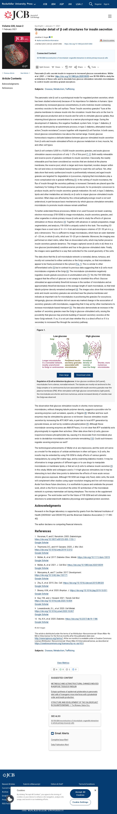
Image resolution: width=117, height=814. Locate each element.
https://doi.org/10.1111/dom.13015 (94, 557)
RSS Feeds (6, 803)
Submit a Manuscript (31, 784)
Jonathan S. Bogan (42, 37)
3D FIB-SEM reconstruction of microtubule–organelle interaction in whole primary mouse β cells (72, 58)
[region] (54, 798)
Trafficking (69, 89)
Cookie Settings (80, 802)
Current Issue (7, 788)
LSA (78, 4)
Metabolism (58, 89)
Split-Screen (44, 67)
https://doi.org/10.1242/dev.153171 (51, 575)
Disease (49, 89)
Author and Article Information (46, 40)
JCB (45, 4)
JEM (53, 4)
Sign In (108, 4)
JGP (62, 4)
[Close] (95, 790)
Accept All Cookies (80, 793)
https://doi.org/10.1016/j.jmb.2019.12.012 (54, 549)
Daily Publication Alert (60, 744)
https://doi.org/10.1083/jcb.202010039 (71, 76)
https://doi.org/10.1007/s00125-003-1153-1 (55, 539)
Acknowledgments (10, 84)
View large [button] (64, 375)
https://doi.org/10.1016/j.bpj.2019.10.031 (88, 590)
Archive (5, 792)
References (7, 88)
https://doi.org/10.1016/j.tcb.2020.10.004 (53, 600)
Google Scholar (42, 542)
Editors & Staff (57, 784)
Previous (8, 73)
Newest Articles (8, 784)
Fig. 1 (78, 264)
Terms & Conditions (87, 784)
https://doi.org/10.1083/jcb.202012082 (78, 44)
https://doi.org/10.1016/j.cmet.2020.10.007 (54, 611)
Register (98, 4)
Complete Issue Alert (59, 739)
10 (92, 438)
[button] (57, 67)
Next (25, 73)
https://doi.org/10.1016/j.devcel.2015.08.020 (83, 582)
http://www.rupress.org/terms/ (49, 638)
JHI (70, 4)
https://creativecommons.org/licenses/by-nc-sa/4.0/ (59, 643)
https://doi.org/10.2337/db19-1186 (81, 618)
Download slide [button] (83, 375)
